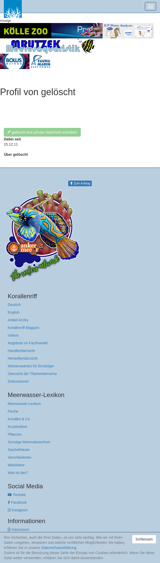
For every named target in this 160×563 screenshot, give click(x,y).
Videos (13, 335)
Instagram (18, 510)
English (13, 312)
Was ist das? (18, 473)
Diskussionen (18, 381)
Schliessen (144, 539)
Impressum (18, 529)
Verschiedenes (19, 457)
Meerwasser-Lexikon (24, 404)
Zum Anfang (80, 183)
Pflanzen (15, 434)
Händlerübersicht (21, 351)
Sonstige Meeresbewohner (29, 442)
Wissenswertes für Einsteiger (31, 366)
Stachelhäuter (19, 450)
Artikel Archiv (18, 320)
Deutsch (14, 305)
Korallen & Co (19, 419)
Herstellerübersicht (23, 358)
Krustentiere (17, 427)
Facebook (17, 502)
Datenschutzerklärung (58, 548)
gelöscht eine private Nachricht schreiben (42, 132)
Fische (13, 411)
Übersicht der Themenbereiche (32, 374)
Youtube (17, 495)
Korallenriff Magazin (23, 328)
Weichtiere (16, 465)
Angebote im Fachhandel (28, 343)
